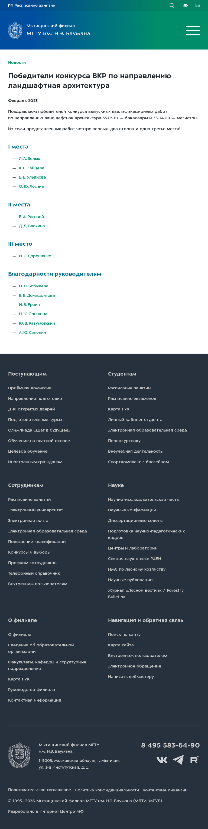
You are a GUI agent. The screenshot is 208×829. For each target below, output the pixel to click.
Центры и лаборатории (133, 547)
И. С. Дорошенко (36, 255)
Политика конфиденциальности (112, 788)
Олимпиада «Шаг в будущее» (39, 429)
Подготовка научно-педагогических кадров (146, 533)
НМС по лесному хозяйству (136, 568)
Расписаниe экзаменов (132, 397)
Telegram (178, 758)
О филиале (19, 633)
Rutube (194, 758)
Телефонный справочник (34, 572)
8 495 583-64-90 (170, 744)
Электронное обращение (134, 665)
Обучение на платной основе (39, 439)
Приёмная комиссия (29, 386)
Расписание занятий (35, 5)
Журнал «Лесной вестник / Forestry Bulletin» (146, 592)
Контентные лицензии (174, 788)
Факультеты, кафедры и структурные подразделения (47, 664)
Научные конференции (132, 508)
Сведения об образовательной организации (41, 647)
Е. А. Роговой (32, 216)
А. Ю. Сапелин (33, 331)
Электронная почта (28, 519)
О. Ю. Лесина (32, 186)
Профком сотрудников (32, 561)
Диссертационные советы (135, 519)
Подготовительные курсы (35, 418)
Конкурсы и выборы (29, 551)
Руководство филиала (31, 688)
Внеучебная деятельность (135, 450)
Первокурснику (124, 439)
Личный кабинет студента (135, 418)
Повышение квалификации (37, 540)
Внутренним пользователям (37, 582)
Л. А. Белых (30, 158)
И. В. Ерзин (29, 303)
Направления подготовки (35, 397)
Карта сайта (121, 644)
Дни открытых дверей (31, 408)
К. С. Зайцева (32, 167)
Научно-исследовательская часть (143, 498)
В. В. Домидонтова (38, 294)
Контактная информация (34, 699)
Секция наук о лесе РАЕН (134, 557)
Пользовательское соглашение (41, 788)
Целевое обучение (27, 450)
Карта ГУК (118, 408)
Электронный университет (35, 508)
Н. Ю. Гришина (33, 313)
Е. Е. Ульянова (32, 177)
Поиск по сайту (124, 633)
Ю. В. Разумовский (38, 322)
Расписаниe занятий (129, 386)
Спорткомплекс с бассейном (138, 460)
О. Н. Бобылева (34, 285)
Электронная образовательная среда (147, 429)
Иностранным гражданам (35, 460)
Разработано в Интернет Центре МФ (46, 809)
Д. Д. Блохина (32, 225)
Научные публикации (130, 578)
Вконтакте (162, 758)
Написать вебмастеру (131, 675)
